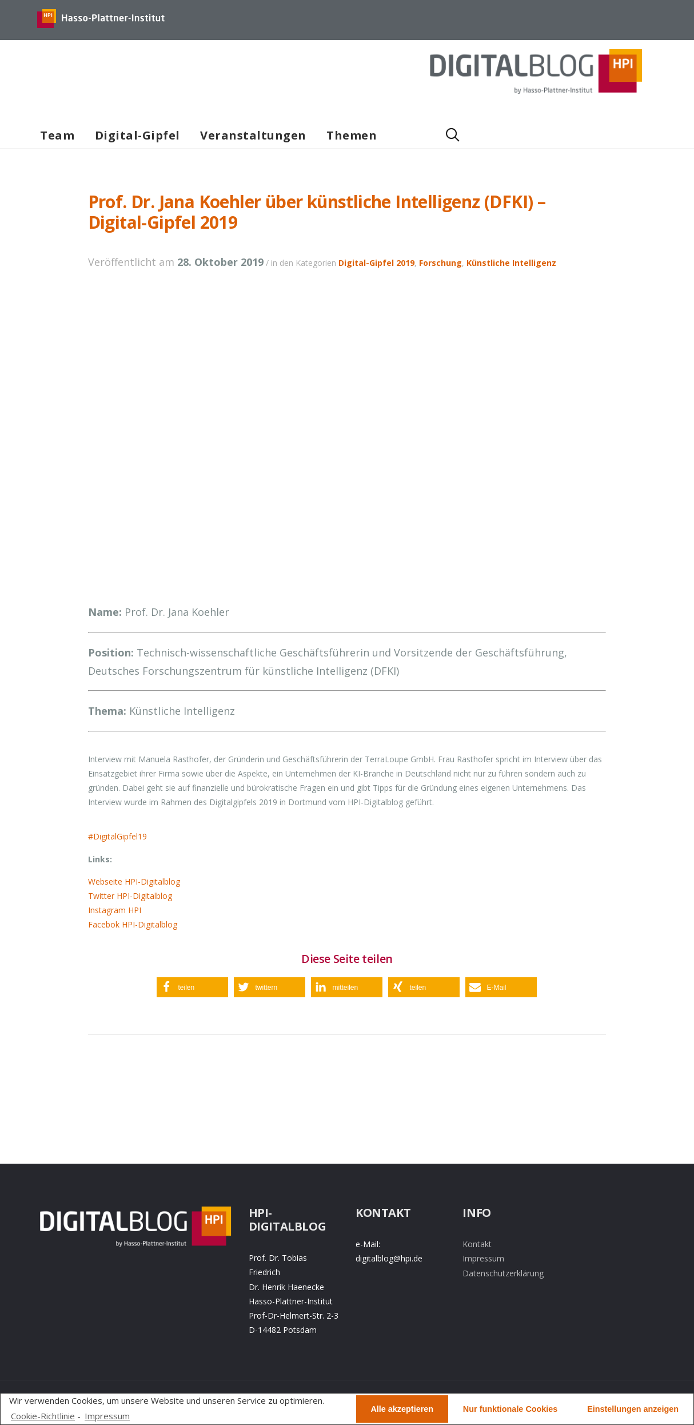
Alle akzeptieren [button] (401, 1409)
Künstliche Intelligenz (511, 262)
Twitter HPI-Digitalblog (130, 895)
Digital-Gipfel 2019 (376, 262)
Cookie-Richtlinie (43, 1416)
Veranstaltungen (253, 135)
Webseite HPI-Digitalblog (134, 881)
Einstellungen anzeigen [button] (633, 1409)
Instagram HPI (114, 910)
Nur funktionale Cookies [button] (510, 1409)
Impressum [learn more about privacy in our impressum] (107, 1416)
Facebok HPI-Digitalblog (132, 924)
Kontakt (477, 1244)
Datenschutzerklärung (503, 1273)
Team (57, 135)
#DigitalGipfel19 (117, 836)
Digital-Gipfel (137, 135)
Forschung (440, 262)
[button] (192, 987)
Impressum (483, 1258)
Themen (351, 135)
